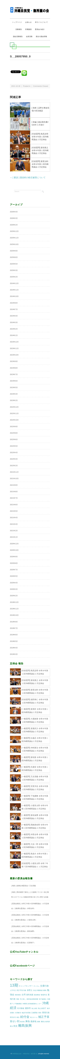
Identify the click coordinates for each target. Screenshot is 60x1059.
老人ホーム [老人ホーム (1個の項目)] (34, 1017)
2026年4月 (14, 212)
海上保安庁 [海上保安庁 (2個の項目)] (42, 1008)
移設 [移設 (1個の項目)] (17, 1017)
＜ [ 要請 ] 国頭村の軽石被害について (28, 177)
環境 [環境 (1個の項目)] (39, 1012)
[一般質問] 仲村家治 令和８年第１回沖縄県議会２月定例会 (35, 749)
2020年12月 (14, 544)
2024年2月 (14, 329)
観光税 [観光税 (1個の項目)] (22, 1021)
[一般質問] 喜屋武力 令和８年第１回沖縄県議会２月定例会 (35, 730)
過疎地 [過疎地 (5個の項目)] (33, 1021)
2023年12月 (14, 342)
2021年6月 (14, 505)
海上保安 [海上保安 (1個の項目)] (34, 1008)
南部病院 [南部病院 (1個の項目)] (18, 995)
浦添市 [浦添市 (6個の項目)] (28, 1008)
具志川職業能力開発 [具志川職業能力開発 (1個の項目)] (39, 990)
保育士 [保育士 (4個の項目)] (30, 990)
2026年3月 (14, 218)
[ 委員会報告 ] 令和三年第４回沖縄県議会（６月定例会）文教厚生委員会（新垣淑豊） (30, 928)
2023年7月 (14, 374)
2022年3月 (14, 459)
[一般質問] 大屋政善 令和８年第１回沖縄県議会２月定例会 (35, 720)
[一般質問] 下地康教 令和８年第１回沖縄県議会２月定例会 (35, 797)
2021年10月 (14, 478)
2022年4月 (14, 452)
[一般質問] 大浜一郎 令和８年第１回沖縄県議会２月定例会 (35, 845)
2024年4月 (14, 316)
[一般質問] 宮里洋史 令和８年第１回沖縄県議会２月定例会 (35, 788)
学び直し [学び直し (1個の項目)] (23, 999)
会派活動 (29, 36)
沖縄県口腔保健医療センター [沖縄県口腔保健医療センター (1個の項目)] (32, 1003)
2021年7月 (14, 498)
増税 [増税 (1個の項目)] (17, 999)
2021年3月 (14, 524)
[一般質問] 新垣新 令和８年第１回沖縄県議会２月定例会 (35, 759)
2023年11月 (14, 348)
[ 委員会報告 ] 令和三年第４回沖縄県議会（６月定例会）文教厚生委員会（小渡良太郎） (30, 917)
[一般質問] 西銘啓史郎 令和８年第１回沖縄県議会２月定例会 (35, 826)
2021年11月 (14, 472)
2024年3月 (14, 322)
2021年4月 (14, 518)
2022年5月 (14, 446)
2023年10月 (14, 355)
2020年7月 (14, 570)
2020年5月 (14, 576)
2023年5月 (14, 387)
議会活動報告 (18, 36)
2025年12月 (14, 231)
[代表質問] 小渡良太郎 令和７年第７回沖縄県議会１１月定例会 (35, 865)
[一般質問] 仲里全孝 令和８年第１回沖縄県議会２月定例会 (35, 836)
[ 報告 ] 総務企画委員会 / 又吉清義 (23, 886)
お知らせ (28, 22)
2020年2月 (14, 596)
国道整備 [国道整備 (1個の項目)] (37, 995)
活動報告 (18, 29)
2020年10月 (14, 550)
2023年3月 (14, 394)
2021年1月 (14, 537)
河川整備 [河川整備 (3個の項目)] (20, 1008)
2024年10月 (14, 296)
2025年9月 (14, 251)
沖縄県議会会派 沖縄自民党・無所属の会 (25, 1053)
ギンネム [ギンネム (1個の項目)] (36, 986)
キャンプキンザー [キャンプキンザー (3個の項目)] (26, 986)
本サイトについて (41, 22)
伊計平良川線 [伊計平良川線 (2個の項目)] (21, 990)
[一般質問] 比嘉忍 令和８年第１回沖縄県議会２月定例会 (35, 739)
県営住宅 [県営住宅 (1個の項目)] (13, 1017)
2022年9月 (14, 427)
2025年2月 (14, 277)
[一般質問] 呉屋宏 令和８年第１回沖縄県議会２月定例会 (35, 768)
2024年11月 (14, 290)
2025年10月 (14, 244)
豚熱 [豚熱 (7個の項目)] (27, 1021)
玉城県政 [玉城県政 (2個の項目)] (34, 1013)
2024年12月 (14, 283)
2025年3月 (14, 270)
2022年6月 (14, 439)
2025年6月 (14, 257)
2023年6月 (14, 381)
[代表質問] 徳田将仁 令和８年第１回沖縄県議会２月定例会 (35, 701)
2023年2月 (14, 400)
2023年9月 (14, 361)
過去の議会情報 (41, 36)
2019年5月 (14, 641)
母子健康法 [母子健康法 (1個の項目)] (42, 999)
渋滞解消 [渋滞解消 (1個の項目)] (18, 1012)
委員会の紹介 (40, 29)
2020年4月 (14, 583)
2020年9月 (14, 557)
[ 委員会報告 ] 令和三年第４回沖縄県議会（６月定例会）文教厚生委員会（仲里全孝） (30, 906)
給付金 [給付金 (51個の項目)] (24, 1016)
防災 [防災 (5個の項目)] (16, 1026)
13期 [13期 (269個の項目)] (14, 985)
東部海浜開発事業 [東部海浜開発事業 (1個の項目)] (32, 999)
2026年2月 (14, 225)
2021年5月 (14, 511)
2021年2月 (14, 531)
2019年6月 (14, 635)
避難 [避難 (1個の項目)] (38, 1021)
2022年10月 (14, 420)
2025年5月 (14, 264)
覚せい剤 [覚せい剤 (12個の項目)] (15, 1021)
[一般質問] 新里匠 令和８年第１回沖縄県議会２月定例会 (35, 710)
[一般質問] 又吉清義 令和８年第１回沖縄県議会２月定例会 (35, 778)
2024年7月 (14, 309)
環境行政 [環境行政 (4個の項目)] (46, 1012)
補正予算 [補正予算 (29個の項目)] (43, 1016)
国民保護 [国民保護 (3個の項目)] (29, 995)
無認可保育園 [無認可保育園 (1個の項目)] (26, 1012)
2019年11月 (14, 609)
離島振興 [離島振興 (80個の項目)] (25, 1025)
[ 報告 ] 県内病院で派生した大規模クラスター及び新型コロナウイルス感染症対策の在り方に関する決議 (30, 894)
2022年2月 (14, 466)
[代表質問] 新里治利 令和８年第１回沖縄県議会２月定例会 (40, 164)
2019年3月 (14, 654)
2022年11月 (14, 413)
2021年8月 (14, 492)
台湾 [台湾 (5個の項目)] (24, 995)
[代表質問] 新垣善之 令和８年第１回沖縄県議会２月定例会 (40, 150)
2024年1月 (14, 335)
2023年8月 (14, 368)
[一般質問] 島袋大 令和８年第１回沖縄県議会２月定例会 (35, 855)
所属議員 (28, 29)
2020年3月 (14, 589)
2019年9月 (14, 622)
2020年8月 (14, 563)
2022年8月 (14, 433)
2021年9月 (14, 485)
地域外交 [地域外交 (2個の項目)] (44, 995)
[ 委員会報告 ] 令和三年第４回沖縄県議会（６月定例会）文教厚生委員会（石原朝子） (30, 940)
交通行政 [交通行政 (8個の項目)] (44, 986)
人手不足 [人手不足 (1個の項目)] (13, 990)
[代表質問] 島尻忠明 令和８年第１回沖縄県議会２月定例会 (40, 137)
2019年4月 (14, 648)
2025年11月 (14, 238)
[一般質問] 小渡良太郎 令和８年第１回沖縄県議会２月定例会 (35, 807)
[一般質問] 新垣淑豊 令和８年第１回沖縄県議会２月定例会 (35, 816)
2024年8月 (14, 303)
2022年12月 (14, 407)
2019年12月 (14, 602)
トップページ (17, 22)
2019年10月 (14, 615)
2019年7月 (14, 628)
